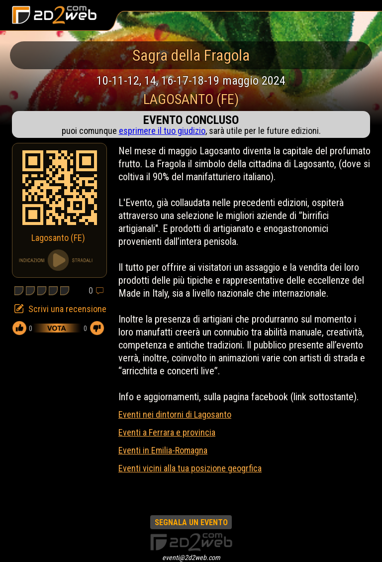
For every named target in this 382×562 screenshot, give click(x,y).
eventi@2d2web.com (191, 558)
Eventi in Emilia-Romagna (162, 450)
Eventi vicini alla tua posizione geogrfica (190, 468)
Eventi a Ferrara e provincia (166, 432)
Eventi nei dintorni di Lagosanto (174, 414)
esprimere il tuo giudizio (162, 130)
